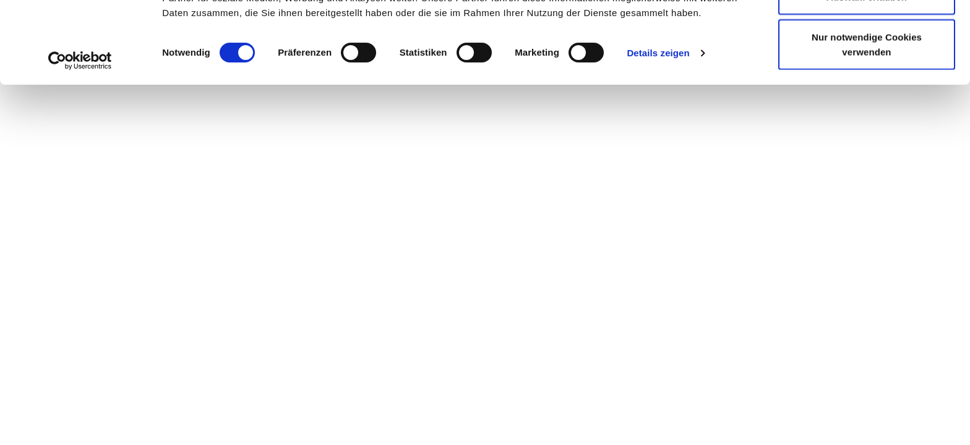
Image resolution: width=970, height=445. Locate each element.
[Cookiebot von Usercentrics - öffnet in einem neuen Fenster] (80, 137)
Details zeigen (658, 129)
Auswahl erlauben (866, 73)
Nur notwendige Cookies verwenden (867, 121)
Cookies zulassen (866, 32)
